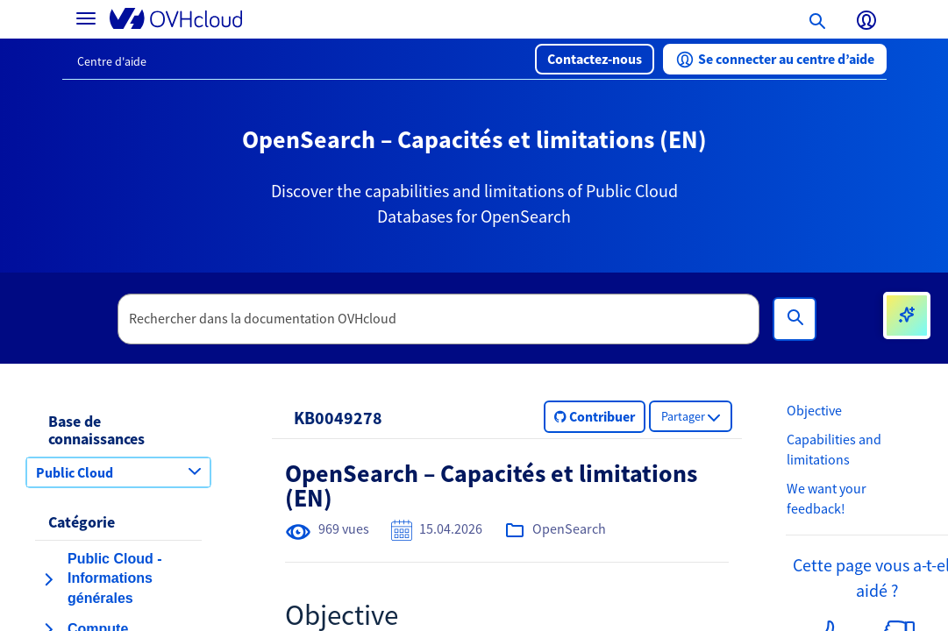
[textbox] (438, 319)
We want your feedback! (826, 498)
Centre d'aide (111, 61)
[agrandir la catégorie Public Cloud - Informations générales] (48, 579)
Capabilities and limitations (834, 449)
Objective (814, 410)
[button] (594, 59)
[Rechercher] (794, 319)
